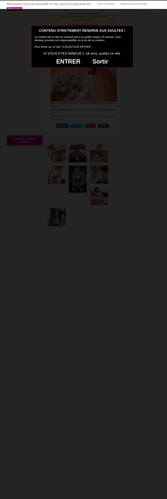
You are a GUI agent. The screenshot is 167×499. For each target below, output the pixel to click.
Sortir (100, 61)
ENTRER (68, 61)
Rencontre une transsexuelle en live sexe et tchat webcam (49, 4)
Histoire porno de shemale (133, 4)
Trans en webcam (106, 4)
